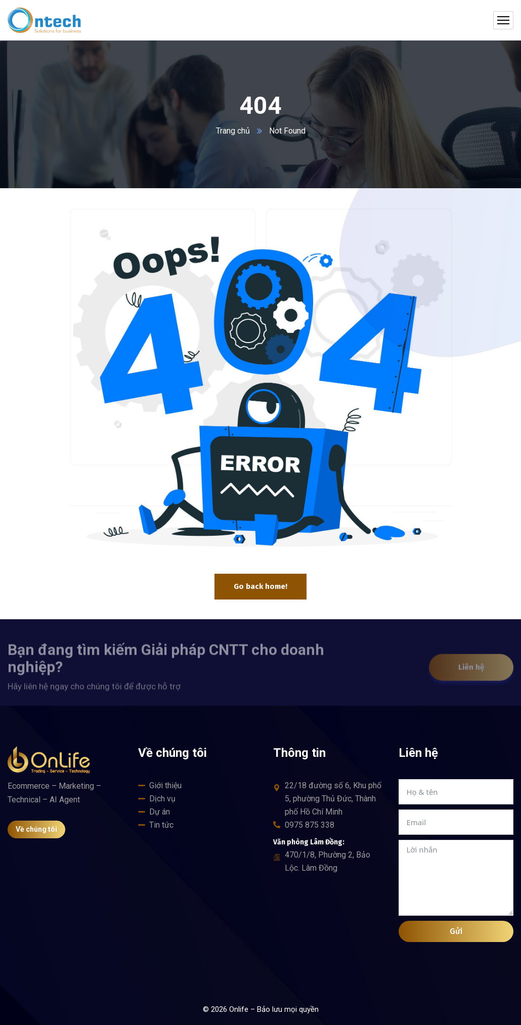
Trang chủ (233, 131)
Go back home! (260, 586)
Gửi (456, 931)
